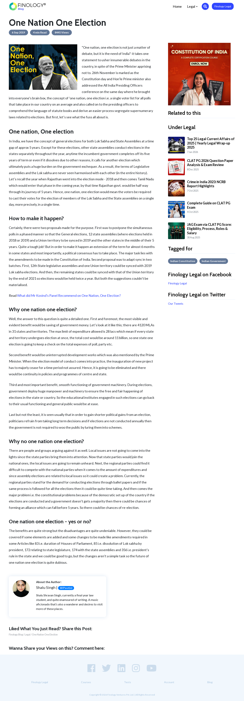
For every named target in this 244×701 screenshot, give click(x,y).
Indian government (214, 261)
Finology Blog (16, 634)
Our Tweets (175, 303)
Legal (192, 6)
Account (169, 682)
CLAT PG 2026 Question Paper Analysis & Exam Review (210, 163)
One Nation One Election (45, 634)
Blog (210, 682)
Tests (127, 682)
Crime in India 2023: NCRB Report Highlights (206, 184)
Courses (86, 682)
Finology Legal (222, 6)
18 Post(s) (66, 587)
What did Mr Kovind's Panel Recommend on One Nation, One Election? (69, 295)
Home (178, 6)
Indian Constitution (182, 261)
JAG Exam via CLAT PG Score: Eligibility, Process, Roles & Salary (209, 228)
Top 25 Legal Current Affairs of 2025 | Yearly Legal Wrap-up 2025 (211, 143)
